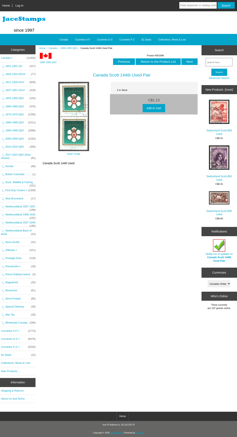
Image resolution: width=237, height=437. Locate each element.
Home (6, 5)
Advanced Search (219, 78)
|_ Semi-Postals (18, 298)
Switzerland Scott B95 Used (219, 203)
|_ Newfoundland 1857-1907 (18, 207)
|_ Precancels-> (18, 266)
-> (18, 58)
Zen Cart (140, 433)
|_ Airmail (18, 166)
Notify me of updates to (219, 250)
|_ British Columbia (18, 174)
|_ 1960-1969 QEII (18, 106)
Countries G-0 (104, 39)
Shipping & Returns (12, 390)
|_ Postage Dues (18, 258)
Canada (53, 48)
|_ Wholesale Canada (18, 322)
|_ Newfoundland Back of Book (18, 232)
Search (219, 50)
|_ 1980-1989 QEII (18, 122)
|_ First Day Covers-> (18, 190)
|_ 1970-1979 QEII (18, 114)
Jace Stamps (116, 433)
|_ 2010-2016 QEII (18, 146)
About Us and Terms (13, 398)
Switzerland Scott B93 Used (219, 117)
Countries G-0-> (18, 339)
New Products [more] (219, 89)
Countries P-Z (127, 39)
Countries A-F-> (18, 331)
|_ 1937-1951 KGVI (18, 90)
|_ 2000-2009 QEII (18, 138)
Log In (19, 5)
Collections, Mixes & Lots (172, 39)
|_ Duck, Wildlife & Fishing (18, 183)
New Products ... (10, 371)
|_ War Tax (18, 314)
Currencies (219, 272)
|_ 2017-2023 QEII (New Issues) (18, 156)
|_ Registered (18, 282)
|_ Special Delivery (18, 306)
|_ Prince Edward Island (18, 274)
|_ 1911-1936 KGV (18, 82)
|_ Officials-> (18, 250)
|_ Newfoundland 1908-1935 (18, 215)
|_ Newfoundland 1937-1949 (18, 223)
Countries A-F (82, 39)
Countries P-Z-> (18, 347)
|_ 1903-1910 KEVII (18, 74)
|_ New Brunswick (18, 198)
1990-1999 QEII (68, 48)
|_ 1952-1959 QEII (18, 98)
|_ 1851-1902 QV (18, 66)
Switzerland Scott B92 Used (219, 163)
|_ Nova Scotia (18, 242)
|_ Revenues (18, 290)
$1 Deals (146, 39)
